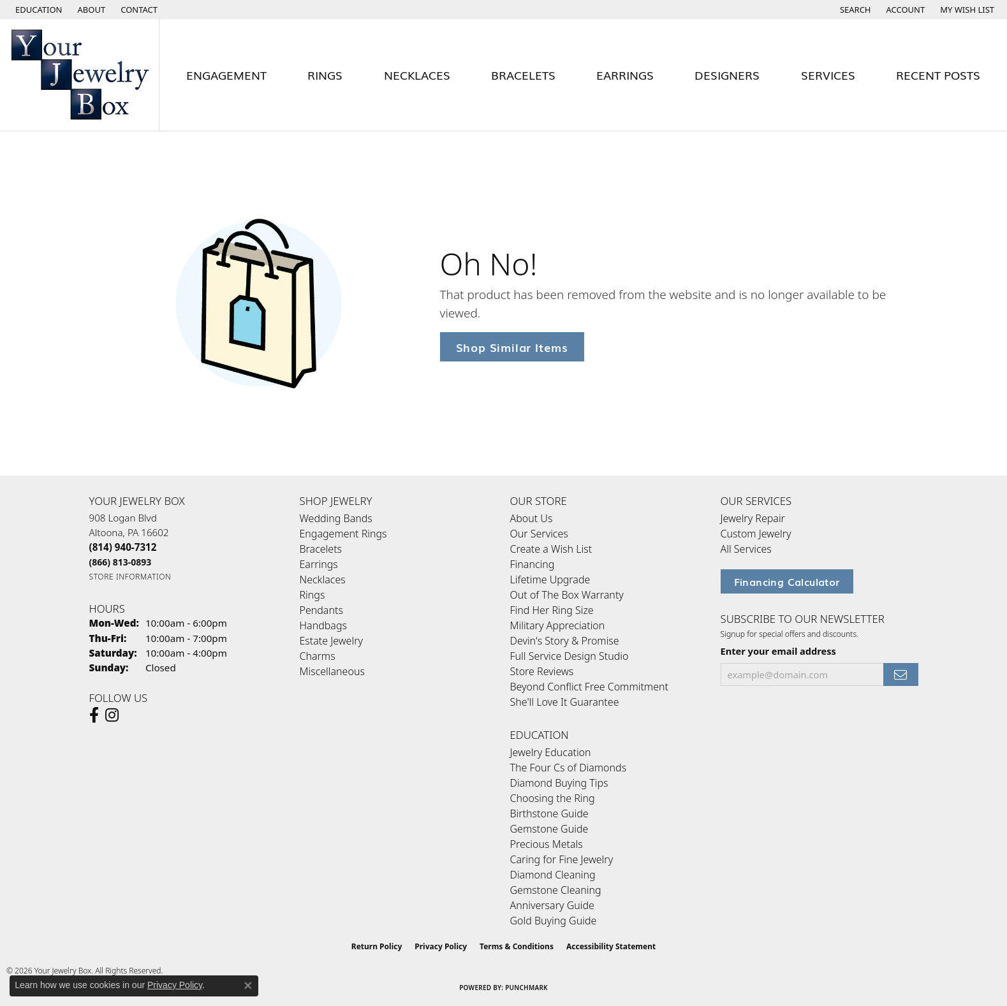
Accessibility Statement (611, 946)
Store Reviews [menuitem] (542, 671)
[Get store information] (130, 576)
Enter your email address (778, 651)
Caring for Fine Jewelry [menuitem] (562, 859)
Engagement (226, 74)
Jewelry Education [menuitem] (550, 752)
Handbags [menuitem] (323, 625)
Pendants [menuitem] (321, 610)
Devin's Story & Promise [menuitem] (564, 641)
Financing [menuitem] (532, 564)
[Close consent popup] (248, 985)
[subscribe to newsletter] (900, 675)
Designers (727, 74)
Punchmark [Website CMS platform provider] (526, 987)
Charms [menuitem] (317, 656)
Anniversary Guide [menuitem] (552, 905)
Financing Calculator (787, 581)
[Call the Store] (123, 547)
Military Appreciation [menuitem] (557, 625)
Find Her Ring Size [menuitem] (552, 610)
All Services (746, 549)
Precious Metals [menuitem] (546, 844)
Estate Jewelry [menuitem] (331, 641)
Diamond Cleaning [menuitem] (553, 875)
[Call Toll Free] (120, 562)
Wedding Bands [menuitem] (336, 518)
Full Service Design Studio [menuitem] (569, 656)
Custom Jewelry (756, 534)
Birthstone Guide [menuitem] (549, 813)
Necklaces (417, 74)
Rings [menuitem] (312, 595)
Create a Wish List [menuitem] (551, 549)
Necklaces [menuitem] (323, 579)
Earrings (625, 74)
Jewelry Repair (753, 518)
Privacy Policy (441, 946)
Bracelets (523, 74)
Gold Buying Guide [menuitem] (553, 921)
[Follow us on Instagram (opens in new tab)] (112, 715)
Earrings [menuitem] (319, 564)
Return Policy (376, 946)
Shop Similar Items (512, 346)
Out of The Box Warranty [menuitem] (567, 595)
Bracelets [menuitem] (321, 549)
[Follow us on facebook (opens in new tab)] (94, 715)
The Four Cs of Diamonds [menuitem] (568, 768)
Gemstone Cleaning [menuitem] (555, 890)
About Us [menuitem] (531, 518)
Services (828, 74)
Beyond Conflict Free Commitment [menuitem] (589, 687)
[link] (90, 9)
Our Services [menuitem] (539, 534)
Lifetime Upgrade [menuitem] (550, 579)
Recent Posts (938, 74)
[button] (37, 9)
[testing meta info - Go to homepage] (79, 75)
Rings (324, 74)
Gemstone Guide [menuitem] (549, 829)
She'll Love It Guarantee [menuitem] (564, 702)
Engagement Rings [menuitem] (343, 534)
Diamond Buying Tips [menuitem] (559, 783)
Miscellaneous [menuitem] (332, 671)
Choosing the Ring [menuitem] (552, 798)
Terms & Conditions (517, 946)
